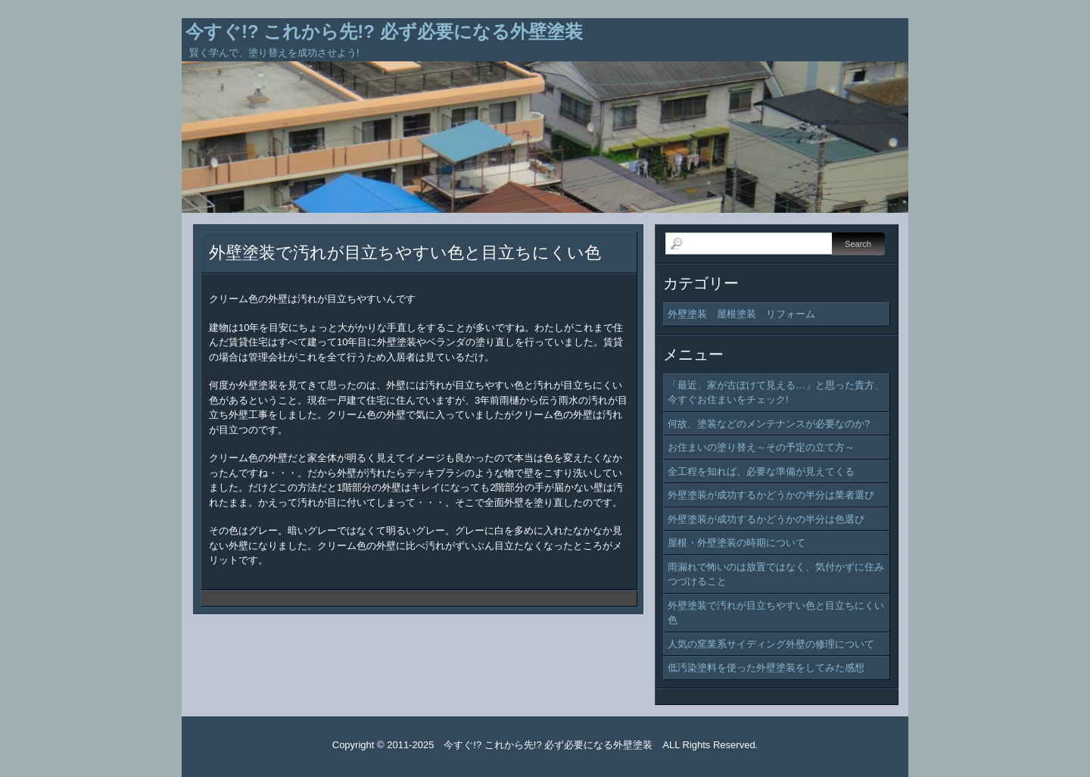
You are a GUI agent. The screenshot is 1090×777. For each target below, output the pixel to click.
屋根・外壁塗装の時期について (736, 542)
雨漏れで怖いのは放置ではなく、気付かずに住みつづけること (776, 574)
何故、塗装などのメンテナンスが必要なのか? (769, 423)
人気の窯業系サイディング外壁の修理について (771, 644)
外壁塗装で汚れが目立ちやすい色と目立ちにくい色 (405, 252)
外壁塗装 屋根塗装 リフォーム (741, 314)
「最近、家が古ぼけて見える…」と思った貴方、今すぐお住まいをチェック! (776, 392)
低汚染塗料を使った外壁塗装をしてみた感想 (766, 667)
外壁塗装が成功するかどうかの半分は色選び (766, 519)
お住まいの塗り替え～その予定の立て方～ (761, 447)
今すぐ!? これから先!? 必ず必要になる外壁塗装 (384, 31)
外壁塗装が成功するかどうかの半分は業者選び (771, 495)
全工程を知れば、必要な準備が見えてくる (761, 471)
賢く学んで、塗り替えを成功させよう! (274, 52)
